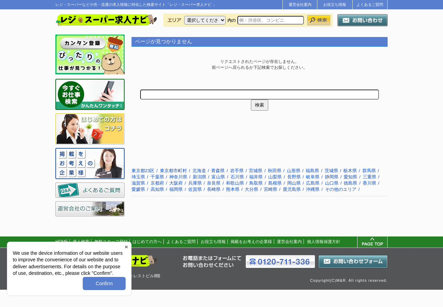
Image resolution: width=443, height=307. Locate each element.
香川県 (369, 183)
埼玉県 (138, 176)
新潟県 (199, 176)
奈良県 (213, 183)
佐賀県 (195, 189)
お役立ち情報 (334, 4)
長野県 (294, 176)
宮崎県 (270, 189)
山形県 (293, 170)
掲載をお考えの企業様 (251, 241)
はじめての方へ (147, 241)
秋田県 (274, 170)
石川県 (237, 176)
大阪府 (176, 183)
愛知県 (350, 176)
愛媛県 (138, 189)
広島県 (312, 183)
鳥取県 (256, 183)
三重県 (369, 176)
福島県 (312, 170)
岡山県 (294, 183)
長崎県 (213, 189)
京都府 (157, 183)
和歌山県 (235, 183)
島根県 (275, 183)
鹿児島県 (292, 189)
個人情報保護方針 (323, 241)
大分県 (251, 189)
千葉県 (157, 176)
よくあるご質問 (369, 4)
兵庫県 (195, 183)
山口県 (331, 183)
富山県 (218, 176)
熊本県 (232, 189)
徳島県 (350, 183)
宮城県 (255, 170)
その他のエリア (340, 189)
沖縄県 (312, 189)
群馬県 (369, 170)
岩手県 (237, 170)
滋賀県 (138, 183)
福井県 (256, 176)
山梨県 (275, 176)
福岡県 (176, 189)
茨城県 (331, 170)
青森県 (218, 170)
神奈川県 (178, 176)
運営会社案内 (300, 4)
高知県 (157, 189)
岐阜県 (312, 176)
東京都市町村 (173, 170)
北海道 (199, 170)
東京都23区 (143, 170)
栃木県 (350, 170)
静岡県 (331, 176)
